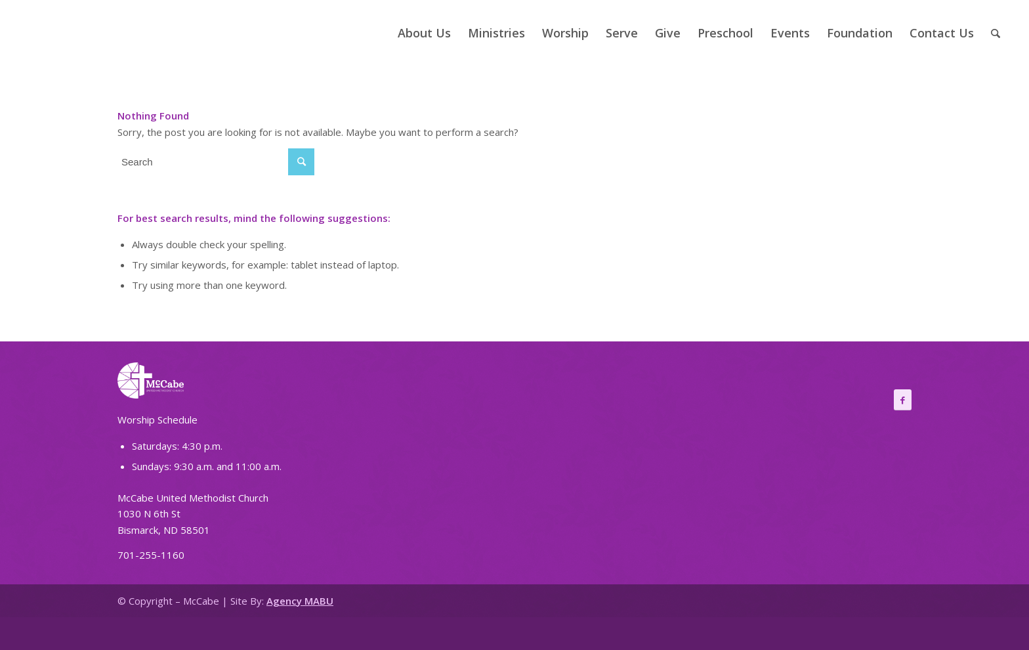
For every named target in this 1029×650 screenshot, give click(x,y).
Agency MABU (299, 600)
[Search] (995, 33)
